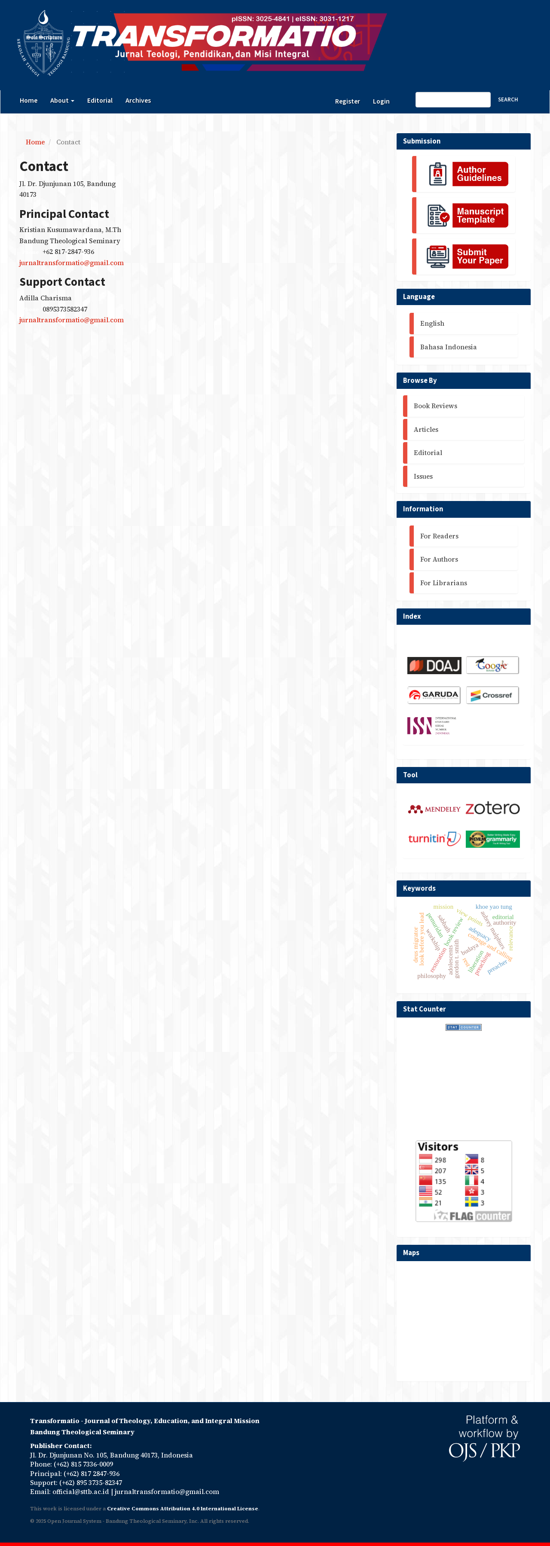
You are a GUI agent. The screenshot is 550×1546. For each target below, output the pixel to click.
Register (347, 101)
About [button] (62, 100)
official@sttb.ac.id (80, 1491)
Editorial (100, 100)
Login (381, 101)
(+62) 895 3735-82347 (90, 1482)
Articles (426, 429)
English (432, 323)
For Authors (439, 559)
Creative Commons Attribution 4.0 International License (182, 1508)
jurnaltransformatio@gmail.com (71, 262)
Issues (423, 476)
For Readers (439, 536)
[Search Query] (453, 99)
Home (28, 100)
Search (508, 100)
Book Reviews (435, 405)
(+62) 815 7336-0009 (83, 1464)
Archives (138, 100)
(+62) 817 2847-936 (91, 1473)
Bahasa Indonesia (448, 346)
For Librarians (443, 582)
